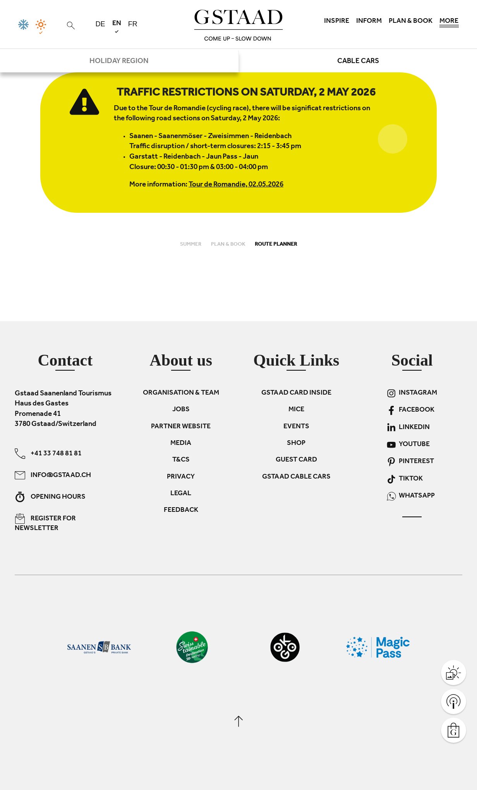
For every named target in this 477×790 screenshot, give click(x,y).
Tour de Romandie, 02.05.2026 (236, 185)
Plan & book (410, 21)
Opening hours (50, 497)
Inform (369, 21)
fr (132, 24)
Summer (191, 245)
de (100, 24)
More (449, 23)
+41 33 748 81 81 (48, 453)
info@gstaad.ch (53, 475)
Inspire (336, 21)
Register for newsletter (45, 523)
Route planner (276, 245)
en (117, 26)
